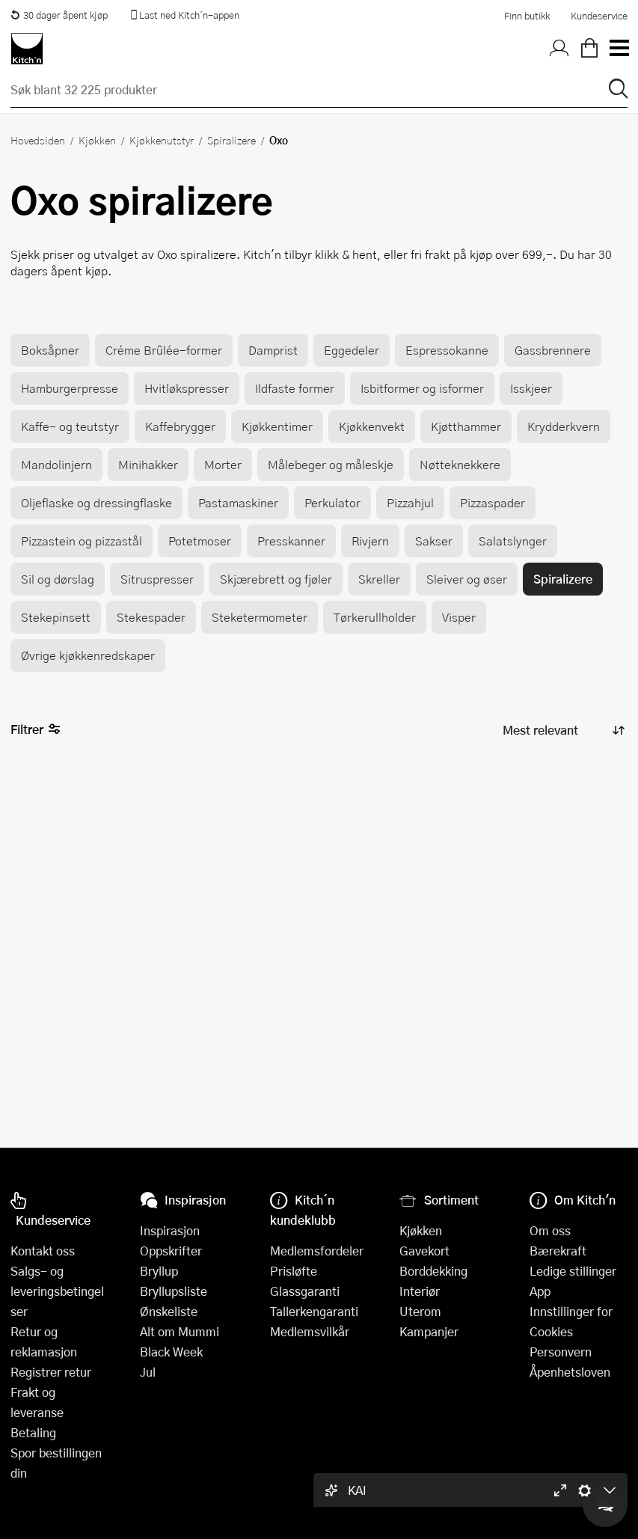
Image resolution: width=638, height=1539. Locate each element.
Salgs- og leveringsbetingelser (57, 1291)
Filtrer (35, 729)
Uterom (420, 1311)
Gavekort (424, 1250)
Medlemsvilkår (309, 1331)
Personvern (561, 1351)
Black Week (171, 1351)
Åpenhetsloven (570, 1371)
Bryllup (159, 1270)
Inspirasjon (170, 1230)
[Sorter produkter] (562, 730)
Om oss (550, 1230)
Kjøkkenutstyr (161, 140)
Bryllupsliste (173, 1291)
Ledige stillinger (573, 1270)
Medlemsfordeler (317, 1250)
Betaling (33, 1432)
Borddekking (433, 1270)
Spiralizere (231, 140)
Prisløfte (293, 1270)
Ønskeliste (168, 1311)
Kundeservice (599, 15)
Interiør (419, 1291)
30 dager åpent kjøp (59, 15)
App (540, 1291)
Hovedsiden (37, 140)
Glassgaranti (305, 1291)
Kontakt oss (42, 1250)
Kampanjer (428, 1331)
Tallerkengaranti (314, 1311)
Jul (148, 1371)
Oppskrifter (171, 1250)
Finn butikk (527, 15)
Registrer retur (50, 1371)
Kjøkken (97, 140)
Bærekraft (558, 1250)
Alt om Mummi (179, 1331)
